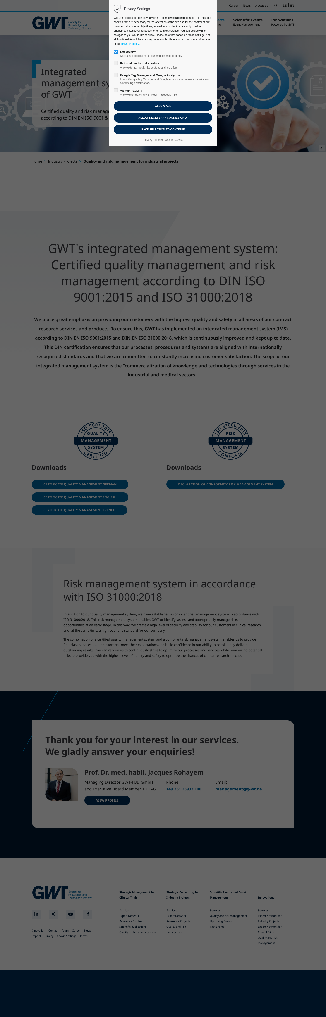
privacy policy (130, 43)
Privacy (147, 140)
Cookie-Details (174, 140)
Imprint (158, 140)
